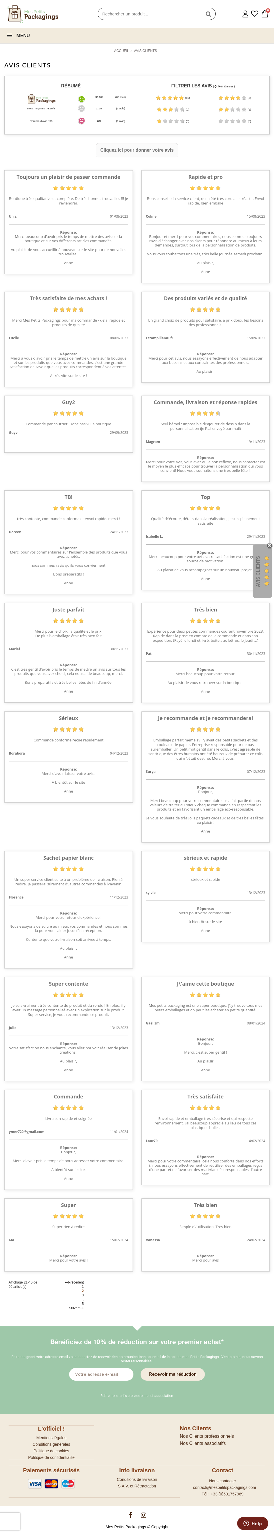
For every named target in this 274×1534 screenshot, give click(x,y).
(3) (234, 97)
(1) (234, 109)
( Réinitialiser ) (224, 86)
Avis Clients (258, 571)
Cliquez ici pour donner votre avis (137, 150)
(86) (173, 97)
